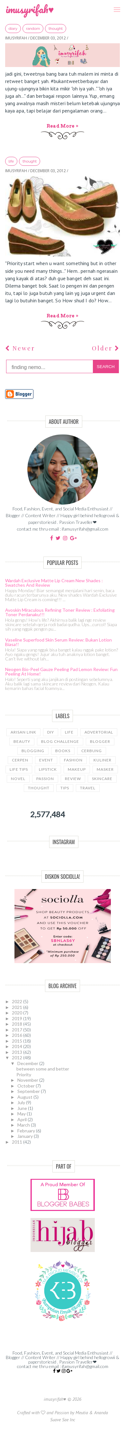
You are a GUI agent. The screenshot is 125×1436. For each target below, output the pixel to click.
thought (56, 28)
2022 (17, 1001)
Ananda (101, 1412)
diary (13, 28)
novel (18, 778)
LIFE (11, 161)
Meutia (82, 1412)
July (21, 1102)
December (28, 1063)
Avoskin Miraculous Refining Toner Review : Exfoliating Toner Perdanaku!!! (60, 612)
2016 (17, 1035)
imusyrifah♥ (30, 9)
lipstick (48, 769)
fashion (73, 760)
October (26, 1085)
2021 (17, 1007)
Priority (23, 1074)
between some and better (42, 1068)
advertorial (99, 732)
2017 (17, 1029)
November (28, 1080)
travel (87, 787)
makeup (77, 769)
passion (45, 778)
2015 (17, 1041)
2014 (17, 1046)
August (25, 1097)
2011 (17, 1142)
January (25, 1136)
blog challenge (60, 741)
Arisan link (23, 732)
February (26, 1130)
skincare (102, 778)
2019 (17, 1018)
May (22, 1113)
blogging (33, 750)
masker (105, 769)
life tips (19, 769)
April (22, 1119)
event (46, 760)
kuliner (103, 760)
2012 (17, 1057)
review (73, 778)
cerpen (20, 760)
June (22, 1108)
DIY (50, 732)
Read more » (62, 126)
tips (64, 787)
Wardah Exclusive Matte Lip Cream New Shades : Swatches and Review (54, 583)
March (24, 1125)
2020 (17, 1012)
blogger (100, 741)
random (33, 28)
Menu (115, 5)
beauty (21, 741)
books (62, 750)
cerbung (91, 750)
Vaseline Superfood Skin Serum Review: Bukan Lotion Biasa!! (58, 642)
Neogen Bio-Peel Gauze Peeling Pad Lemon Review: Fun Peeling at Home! (61, 671)
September (29, 1091)
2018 (17, 1024)
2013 (17, 1052)
